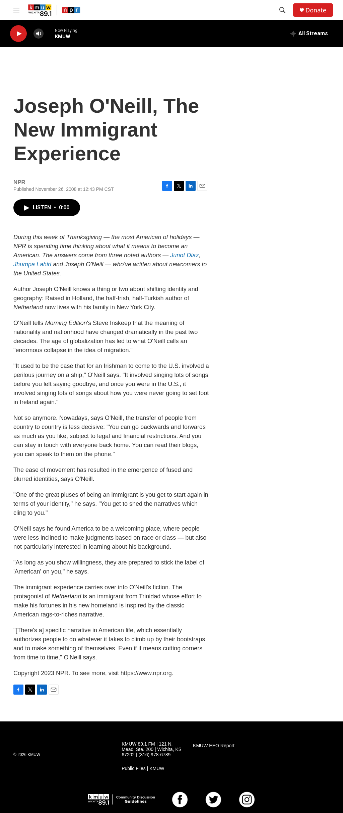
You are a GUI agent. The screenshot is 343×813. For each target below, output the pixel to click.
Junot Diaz (184, 255)
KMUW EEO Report (213, 745)
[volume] (38, 33)
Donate (315, 10)
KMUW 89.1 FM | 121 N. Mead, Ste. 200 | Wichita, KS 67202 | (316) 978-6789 (152, 749)
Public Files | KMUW (143, 768)
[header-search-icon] (282, 10)
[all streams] (309, 33)
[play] (18, 34)
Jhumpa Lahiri (32, 264)
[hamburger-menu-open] (16, 10)
